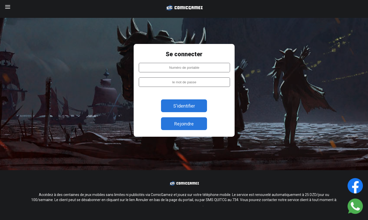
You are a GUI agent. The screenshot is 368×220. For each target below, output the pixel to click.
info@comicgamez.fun (183, 205)
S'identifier (184, 106)
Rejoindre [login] (184, 123)
